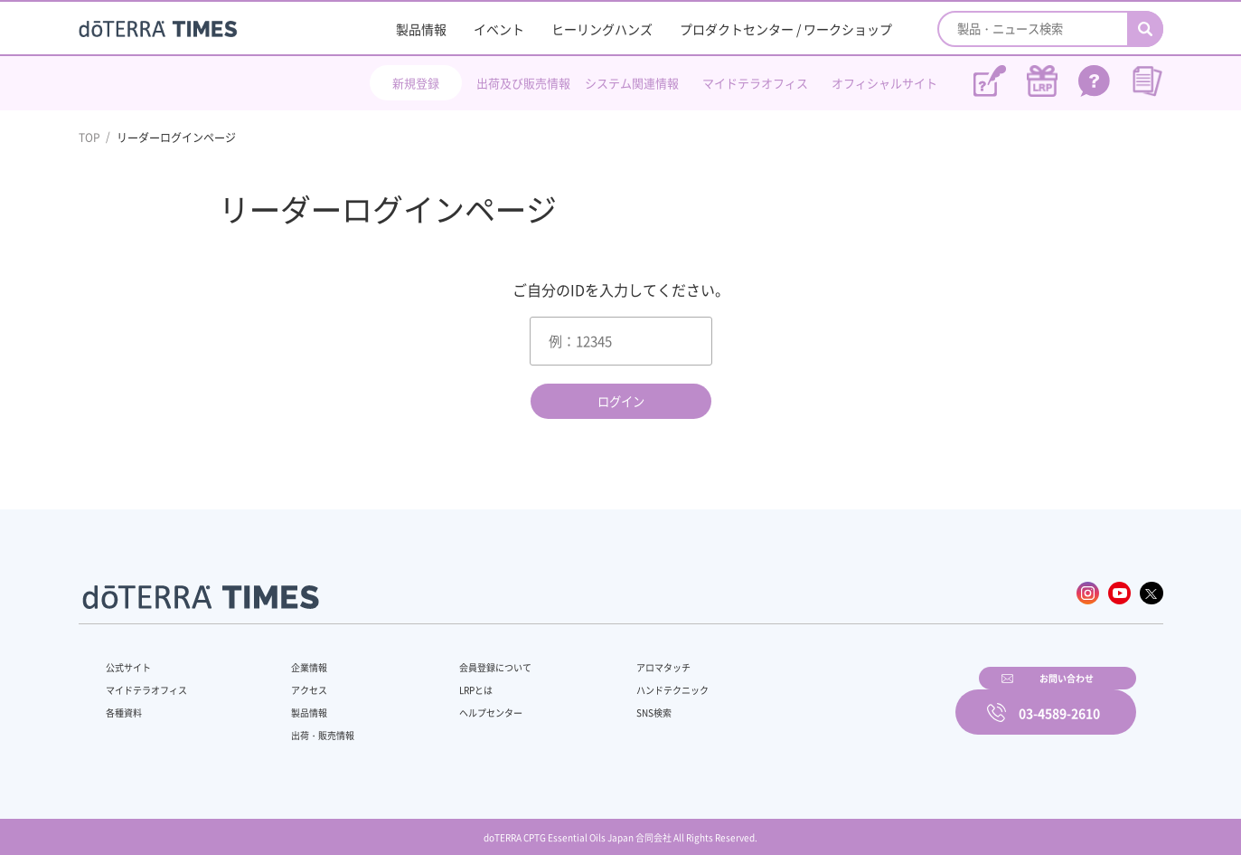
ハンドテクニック (628, 680)
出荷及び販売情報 (523, 82)
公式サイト (133, 658)
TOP (89, 137)
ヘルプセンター (463, 703)
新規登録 (415, 82)
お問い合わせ (851, 700)
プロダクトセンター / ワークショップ (786, 29)
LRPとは (446, 680)
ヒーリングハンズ (602, 29)
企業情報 (297, 658)
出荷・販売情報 (314, 725)
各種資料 (127, 703)
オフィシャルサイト (884, 82)
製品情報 (421, 29)
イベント (499, 29)
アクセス (297, 680)
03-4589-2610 (1059, 700)
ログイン (620, 401)
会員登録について (468, 658)
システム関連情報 (632, 82)
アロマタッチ (617, 658)
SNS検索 (606, 703)
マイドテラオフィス (755, 82)
